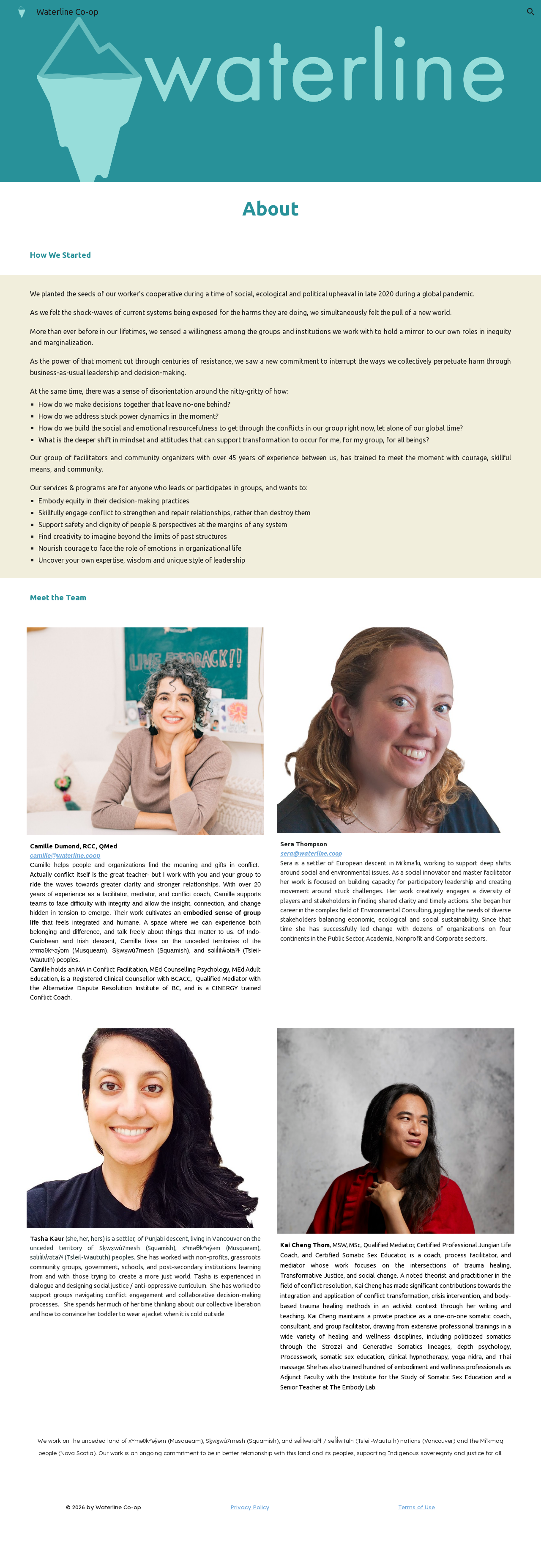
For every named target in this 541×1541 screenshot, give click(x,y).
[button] (531, 12)
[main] (270, 209)
